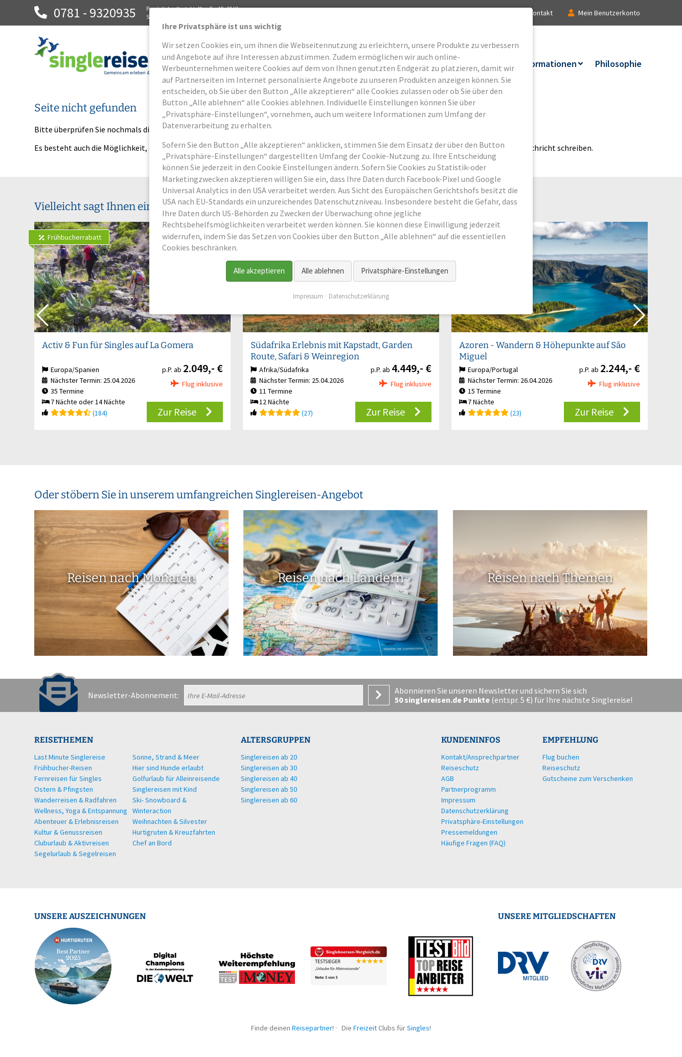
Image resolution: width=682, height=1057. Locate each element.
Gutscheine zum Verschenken (587, 778)
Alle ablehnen (323, 270)
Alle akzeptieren (259, 270)
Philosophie (618, 64)
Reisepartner (312, 1027)
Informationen (548, 64)
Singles (418, 1027)
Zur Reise (176, 411)
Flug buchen (560, 757)
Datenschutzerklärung (359, 296)
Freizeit (365, 1027)
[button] (639, 315)
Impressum (308, 296)
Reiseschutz (561, 767)
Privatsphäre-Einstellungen (404, 270)
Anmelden (379, 695)
